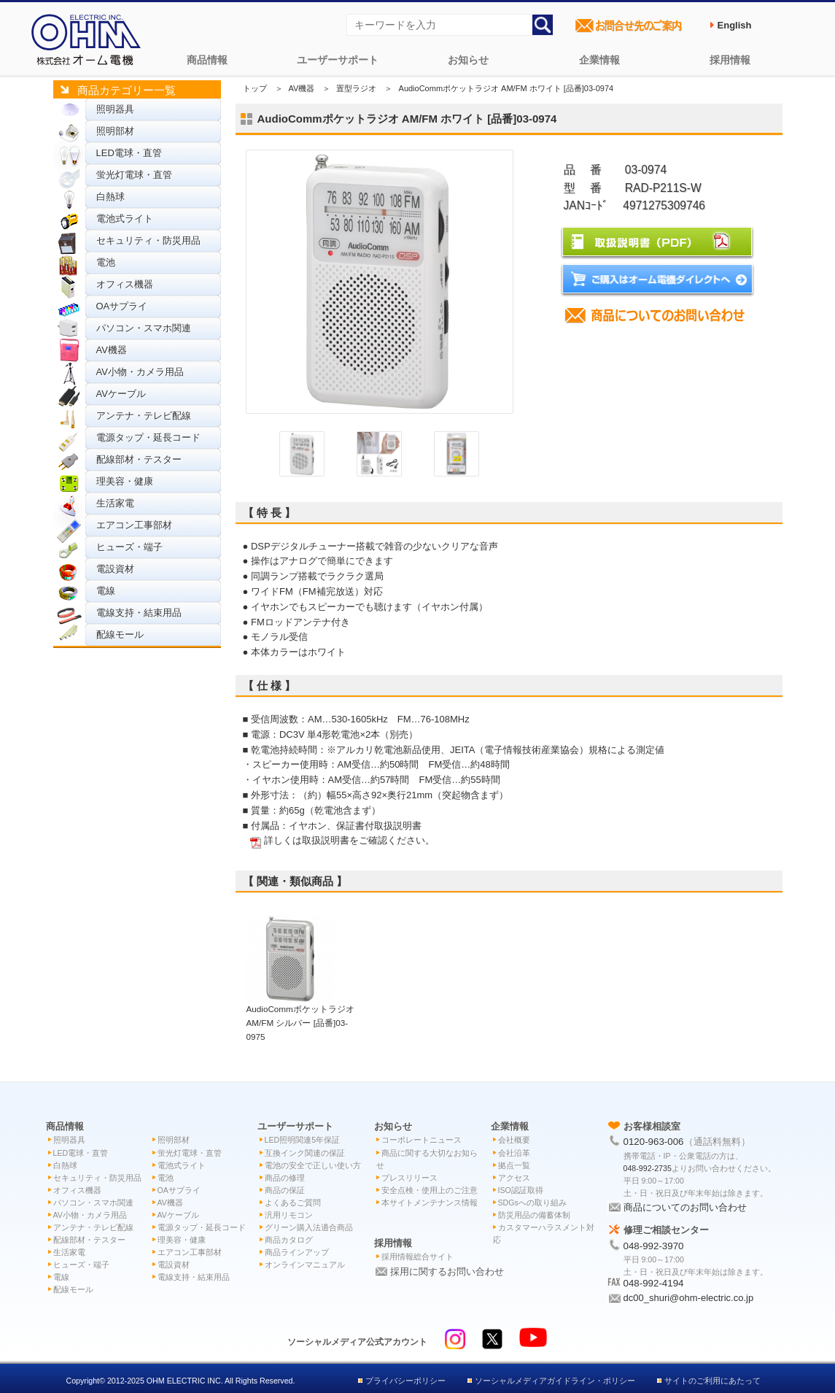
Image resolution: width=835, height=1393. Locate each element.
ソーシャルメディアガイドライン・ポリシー (555, 1380)
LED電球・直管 (129, 152)
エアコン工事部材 (134, 525)
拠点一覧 (514, 1165)
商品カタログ (289, 1239)
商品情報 (207, 60)
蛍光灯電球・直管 (134, 174)
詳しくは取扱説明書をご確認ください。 (349, 840)
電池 (105, 262)
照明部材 (115, 131)
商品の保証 (285, 1190)
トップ (255, 88)
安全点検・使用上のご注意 (429, 1190)
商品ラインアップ (297, 1252)
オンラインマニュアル (305, 1264)
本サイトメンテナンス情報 (429, 1202)
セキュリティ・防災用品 (148, 240)
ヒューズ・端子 (129, 546)
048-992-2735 (648, 1168)
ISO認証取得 (520, 1190)
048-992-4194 (654, 1283)
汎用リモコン (289, 1215)
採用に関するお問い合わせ (447, 1271)
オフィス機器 (124, 284)
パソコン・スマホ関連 (143, 328)
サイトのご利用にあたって (712, 1380)
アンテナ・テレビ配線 (143, 415)
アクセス (514, 1177)
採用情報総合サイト (417, 1256)
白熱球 (110, 196)
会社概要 (514, 1139)
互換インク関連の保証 (305, 1153)
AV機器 (111, 349)
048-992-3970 (654, 1245)
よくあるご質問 (293, 1202)
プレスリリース (409, 1177)
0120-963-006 (654, 1141)
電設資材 (115, 568)
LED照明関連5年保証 (303, 1139)
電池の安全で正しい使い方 (313, 1165)
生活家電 (115, 503)
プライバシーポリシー (405, 1380)
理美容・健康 (124, 481)
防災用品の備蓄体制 (534, 1215)
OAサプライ (122, 306)
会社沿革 (514, 1153)
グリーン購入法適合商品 (309, 1227)
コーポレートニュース (421, 1139)
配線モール (120, 634)
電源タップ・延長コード (148, 437)
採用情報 (730, 60)
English (735, 25)
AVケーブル (121, 393)
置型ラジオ (356, 88)
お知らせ (468, 60)
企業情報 (599, 60)
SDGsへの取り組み (532, 1202)
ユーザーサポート (337, 60)
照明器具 (115, 109)
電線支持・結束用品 (139, 612)
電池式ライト (124, 218)
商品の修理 (285, 1177)
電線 (105, 590)
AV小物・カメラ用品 (140, 371)
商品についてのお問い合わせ (685, 1207)
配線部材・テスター (139, 459)
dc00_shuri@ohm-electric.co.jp (689, 1297)
